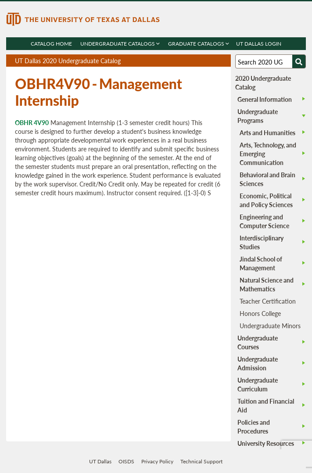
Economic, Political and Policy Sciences (266, 200)
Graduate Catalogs (198, 43)
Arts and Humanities (267, 132)
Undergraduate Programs (257, 116)
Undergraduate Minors (270, 325)
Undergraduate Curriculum (257, 384)
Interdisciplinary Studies (261, 242)
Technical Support (201, 461)
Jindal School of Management (261, 263)
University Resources (265, 443)
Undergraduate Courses (257, 342)
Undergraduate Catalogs (120, 43)
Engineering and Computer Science (264, 221)
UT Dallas (100, 461)
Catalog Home (51, 43)
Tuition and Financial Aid (265, 405)
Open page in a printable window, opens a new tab (212, 60)
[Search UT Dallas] (270, 61)
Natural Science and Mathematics (267, 284)
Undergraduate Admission (257, 363)
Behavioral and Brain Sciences (267, 179)
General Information (264, 99)
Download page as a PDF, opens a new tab (192, 60)
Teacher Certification (268, 301)
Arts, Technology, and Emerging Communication (268, 153)
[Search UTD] (298, 61)
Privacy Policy (157, 461)
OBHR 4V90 (32, 122)
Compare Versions (222, 60)
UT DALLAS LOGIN (258, 43)
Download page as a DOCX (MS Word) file (202, 60)
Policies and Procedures (253, 426)
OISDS (126, 461)
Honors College (260, 313)
